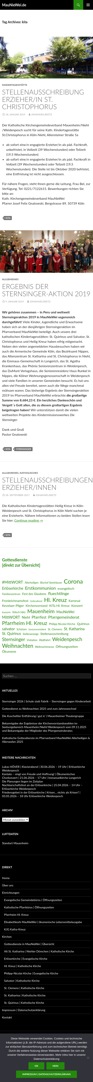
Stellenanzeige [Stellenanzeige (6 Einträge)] (31, 634)
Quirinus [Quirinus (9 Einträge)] (83, 624)
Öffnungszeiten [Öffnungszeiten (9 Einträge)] (67, 646)
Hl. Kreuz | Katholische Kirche (22, 966)
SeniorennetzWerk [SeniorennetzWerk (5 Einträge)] (37, 629)
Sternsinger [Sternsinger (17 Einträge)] (13, 639)
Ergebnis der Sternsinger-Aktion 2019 (46, 290)
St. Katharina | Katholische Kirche (24, 995)
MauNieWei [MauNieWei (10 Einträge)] (65, 612)
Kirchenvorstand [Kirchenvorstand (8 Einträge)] (36, 605)
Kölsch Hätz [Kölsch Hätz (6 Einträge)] (19, 612)
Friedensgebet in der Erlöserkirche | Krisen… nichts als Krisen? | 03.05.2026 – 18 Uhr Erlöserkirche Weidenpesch (41, 794)
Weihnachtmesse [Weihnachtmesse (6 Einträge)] (44, 646)
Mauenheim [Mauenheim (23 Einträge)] (41, 611)
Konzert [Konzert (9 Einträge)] (77, 605)
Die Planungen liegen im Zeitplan (22, 781)
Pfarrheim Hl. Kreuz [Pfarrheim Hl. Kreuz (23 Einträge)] (24, 623)
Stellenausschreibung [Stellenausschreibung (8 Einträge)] (54, 634)
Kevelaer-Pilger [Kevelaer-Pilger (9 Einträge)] (13, 605)
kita (7, 218)
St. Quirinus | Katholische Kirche (24, 1002)
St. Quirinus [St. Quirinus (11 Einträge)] (11, 633)
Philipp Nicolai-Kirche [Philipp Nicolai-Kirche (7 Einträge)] (62, 624)
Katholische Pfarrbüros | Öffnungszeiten (29, 907)
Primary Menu (88, 5)
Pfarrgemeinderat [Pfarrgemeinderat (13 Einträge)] (63, 617)
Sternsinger (23, 449)
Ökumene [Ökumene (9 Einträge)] (9, 651)
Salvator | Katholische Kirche (22, 980)
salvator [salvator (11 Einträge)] (8, 629)
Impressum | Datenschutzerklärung (23, 1010)
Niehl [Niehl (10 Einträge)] (26, 617)
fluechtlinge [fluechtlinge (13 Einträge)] (58, 593)
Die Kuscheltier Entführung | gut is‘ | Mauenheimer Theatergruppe (43, 716)
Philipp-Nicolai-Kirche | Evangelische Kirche (31, 973)
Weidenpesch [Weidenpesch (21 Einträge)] (67, 639)
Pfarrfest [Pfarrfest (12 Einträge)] (39, 617)
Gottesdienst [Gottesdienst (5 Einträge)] (36, 601)
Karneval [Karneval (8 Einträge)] (74, 601)
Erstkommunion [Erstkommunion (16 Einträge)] (40, 588)
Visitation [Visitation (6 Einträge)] (32, 640)
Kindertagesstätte (14, 84)
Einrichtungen (10, 892)
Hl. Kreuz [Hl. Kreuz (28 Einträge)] (55, 599)
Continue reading (28, 520)
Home (6, 878)
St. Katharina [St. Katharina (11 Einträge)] (74, 629)
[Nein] (88, 1058)
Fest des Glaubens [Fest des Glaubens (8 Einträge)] (34, 594)
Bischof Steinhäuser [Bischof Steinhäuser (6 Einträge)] (51, 582)
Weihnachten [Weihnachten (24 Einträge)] (17, 645)
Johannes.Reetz (41, 114)
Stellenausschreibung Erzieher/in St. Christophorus (43, 99)
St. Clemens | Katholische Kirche (24, 988)
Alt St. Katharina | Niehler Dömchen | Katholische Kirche (39, 951)
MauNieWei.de (14, 5)
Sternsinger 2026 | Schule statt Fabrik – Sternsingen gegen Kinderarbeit (46, 701)
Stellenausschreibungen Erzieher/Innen (47, 483)
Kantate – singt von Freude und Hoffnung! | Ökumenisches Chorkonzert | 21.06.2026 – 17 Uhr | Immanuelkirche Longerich (41, 775)
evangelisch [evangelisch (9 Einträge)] (66, 588)
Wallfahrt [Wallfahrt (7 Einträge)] (44, 640)
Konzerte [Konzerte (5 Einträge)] (6, 612)
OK (36, 1065)
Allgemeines (10, 279)
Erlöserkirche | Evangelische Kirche (25, 958)
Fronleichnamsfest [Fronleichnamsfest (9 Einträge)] (15, 601)
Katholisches (29, 472)
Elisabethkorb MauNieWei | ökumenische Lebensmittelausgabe (43, 922)
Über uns (7, 885)
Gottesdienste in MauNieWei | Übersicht (29, 944)
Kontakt (7, 1017)
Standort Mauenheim (15, 843)
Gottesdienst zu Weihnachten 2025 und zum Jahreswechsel (39, 708)
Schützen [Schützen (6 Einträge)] (21, 629)
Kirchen (7, 936)
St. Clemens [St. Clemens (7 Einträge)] (55, 629)
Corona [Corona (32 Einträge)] (73, 581)
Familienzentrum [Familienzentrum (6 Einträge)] (11, 594)
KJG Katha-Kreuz (15, 929)
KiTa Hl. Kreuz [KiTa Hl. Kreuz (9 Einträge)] (59, 605)
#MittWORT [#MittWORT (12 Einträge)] (12, 582)
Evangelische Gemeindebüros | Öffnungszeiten (33, 900)
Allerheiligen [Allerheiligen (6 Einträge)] (32, 582)
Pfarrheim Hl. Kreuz (16, 914)
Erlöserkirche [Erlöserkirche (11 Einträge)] (12, 588)
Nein (55, 1065)
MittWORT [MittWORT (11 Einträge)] (11, 617)
